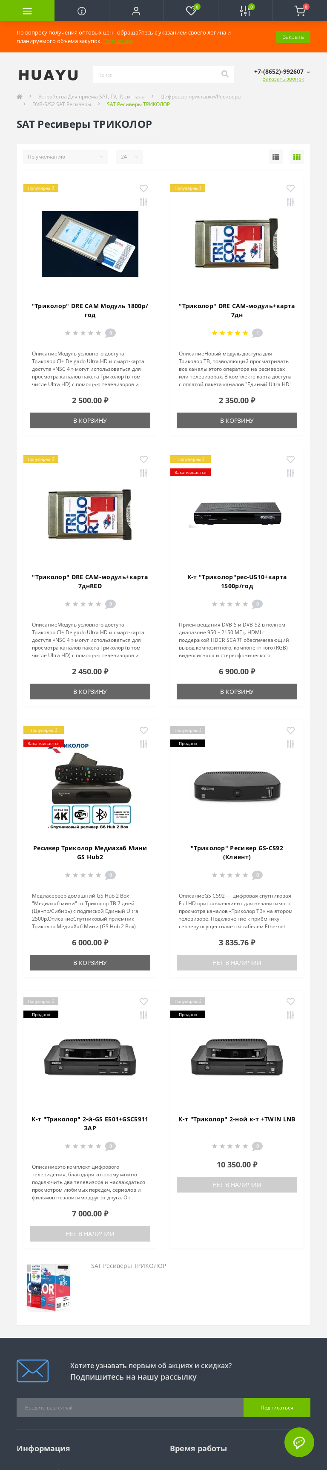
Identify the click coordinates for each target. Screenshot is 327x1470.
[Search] (225, 74)
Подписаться (277, 1407)
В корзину (90, 420)
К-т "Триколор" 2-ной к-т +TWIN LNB (236, 1119)
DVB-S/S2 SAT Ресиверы (61, 104)
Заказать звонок (283, 78)
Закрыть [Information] (293, 36)
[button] (136, 10)
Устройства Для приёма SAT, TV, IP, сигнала (91, 96)
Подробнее (118, 41)
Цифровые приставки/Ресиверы (201, 96)
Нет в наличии (236, 963)
